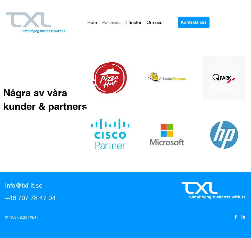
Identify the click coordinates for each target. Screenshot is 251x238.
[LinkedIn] (243, 216)
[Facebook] (235, 216)
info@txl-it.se (24, 185)
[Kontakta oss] (194, 22)
